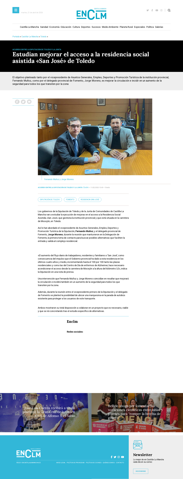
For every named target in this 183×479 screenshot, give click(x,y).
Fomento (70, 200)
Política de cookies (93, 463)
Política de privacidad (76, 463)
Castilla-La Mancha (29, 27)
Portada (15, 36)
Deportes (85, 27)
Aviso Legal (60, 463)
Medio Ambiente (110, 27)
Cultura (76, 27)
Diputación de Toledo (50, 200)
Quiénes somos (109, 463)
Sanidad (44, 27)
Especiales (139, 27)
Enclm (86, 187)
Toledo (43, 36)
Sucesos (96, 27)
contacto (120, 463)
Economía (54, 27)
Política (150, 27)
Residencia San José (90, 200)
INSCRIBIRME (141, 471)
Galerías (159, 27)
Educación (66, 27)
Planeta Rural (126, 27)
